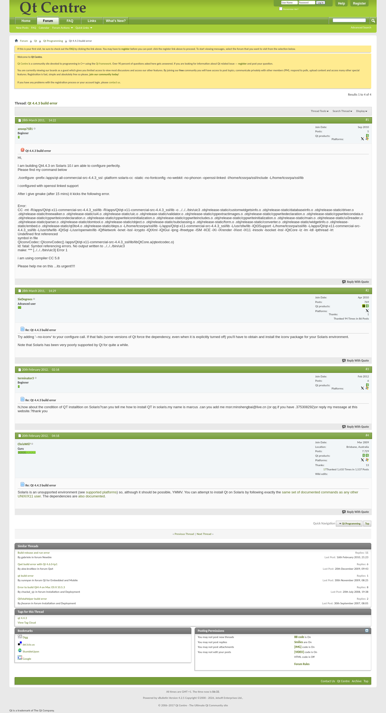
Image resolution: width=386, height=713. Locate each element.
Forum (48, 21)
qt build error (26, 575)
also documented (91, 496)
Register (359, 3)
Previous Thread (184, 534)
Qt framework (103, 63)
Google (27, 659)
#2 (367, 290)
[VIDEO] (299, 652)
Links (92, 21)
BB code (299, 637)
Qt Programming (53, 41)
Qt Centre (22, 63)
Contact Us (328, 681)
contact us (114, 82)
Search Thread (341, 111)
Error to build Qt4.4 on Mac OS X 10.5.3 (41, 587)
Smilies (298, 642)
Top (367, 523)
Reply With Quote (356, 282)
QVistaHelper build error (32, 599)
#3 (367, 369)
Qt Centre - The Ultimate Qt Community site (201, 705)
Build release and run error (34, 552)
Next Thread (204, 534)
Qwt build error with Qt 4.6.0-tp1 (37, 564)
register (242, 63)
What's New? (116, 21)
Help (341, 3)
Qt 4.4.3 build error (42, 103)
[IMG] (298, 647)
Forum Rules (302, 664)
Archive (357, 681)
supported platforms (101, 492)
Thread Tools (318, 111)
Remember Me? (289, 9)
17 (324, 469)
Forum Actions (61, 27)
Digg (25, 637)
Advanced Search (361, 27)
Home (25, 21)
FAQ (33, 27)
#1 (367, 120)
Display (360, 111)
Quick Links (82, 27)
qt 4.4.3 (22, 618)
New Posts (22, 27)
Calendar (44, 27)
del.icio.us (29, 644)
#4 (367, 435)
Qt (35, 41)
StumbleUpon (31, 651)
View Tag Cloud (27, 622)
